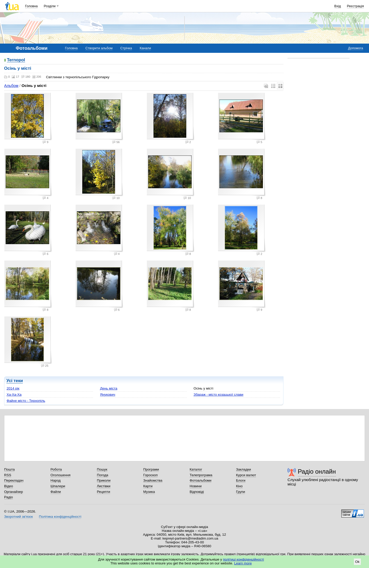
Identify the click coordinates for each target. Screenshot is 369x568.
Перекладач (13, 480)
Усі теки (14, 380)
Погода (102, 475)
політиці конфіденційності (243, 559)
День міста (108, 388)
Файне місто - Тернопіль (26, 401)
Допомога (355, 48)
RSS (7, 475)
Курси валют (246, 475)
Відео (8, 486)
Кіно (239, 486)
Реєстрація (355, 6)
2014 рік (13, 388)
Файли (55, 492)
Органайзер (13, 492)
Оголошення (60, 475)
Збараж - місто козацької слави (218, 394)
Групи (240, 492)
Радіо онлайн (317, 471)
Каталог (196, 469)
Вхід (337, 6)
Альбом (11, 85)
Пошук (102, 469)
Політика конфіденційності (60, 517)
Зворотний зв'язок (18, 517)
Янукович (107, 394)
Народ (55, 480)
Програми (151, 469)
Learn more (243, 563)
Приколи (103, 480)
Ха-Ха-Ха (14, 394)
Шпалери (57, 486)
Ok (357, 562)
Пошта (9, 469)
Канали (145, 48)
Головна (31, 6)
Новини (196, 486)
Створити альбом (98, 48)
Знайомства (152, 480)
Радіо (8, 497)
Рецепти (103, 492)
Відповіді (197, 492)
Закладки (243, 469)
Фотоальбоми (200, 480)
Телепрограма (201, 475)
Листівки (103, 486)
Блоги (240, 480)
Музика (149, 492)
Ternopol (16, 60)
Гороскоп (150, 475)
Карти (147, 486)
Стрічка (126, 48)
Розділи (50, 6)
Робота (56, 469)
